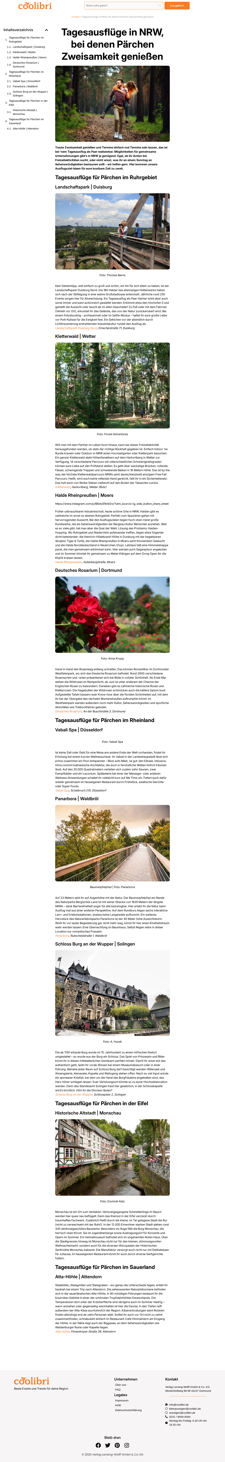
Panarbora (62, 935)
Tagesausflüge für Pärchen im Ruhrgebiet (26, 39)
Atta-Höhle (62, 1331)
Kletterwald (62, 487)
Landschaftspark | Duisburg (29, 46)
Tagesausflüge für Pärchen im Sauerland (26, 121)
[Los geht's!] (177, 5)
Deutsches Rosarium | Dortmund (26, 64)
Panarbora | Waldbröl (25, 86)
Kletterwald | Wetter (24, 52)
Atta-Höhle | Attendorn (26, 128)
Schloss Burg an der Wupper (73, 1094)
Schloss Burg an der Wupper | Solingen (30, 93)
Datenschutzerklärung (128, 1409)
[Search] (123, 5)
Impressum (121, 1400)
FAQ (117, 1389)
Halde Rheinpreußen (68, 562)
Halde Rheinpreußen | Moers (30, 57)
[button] (46, 30)
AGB (118, 1405)
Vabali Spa (62, 790)
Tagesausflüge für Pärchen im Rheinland (26, 73)
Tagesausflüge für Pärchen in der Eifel (28, 102)
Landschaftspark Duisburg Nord (76, 328)
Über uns (120, 1384)
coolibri (75, 16)
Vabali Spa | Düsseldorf (26, 81)
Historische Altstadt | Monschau (25, 112)
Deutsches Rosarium (68, 711)
